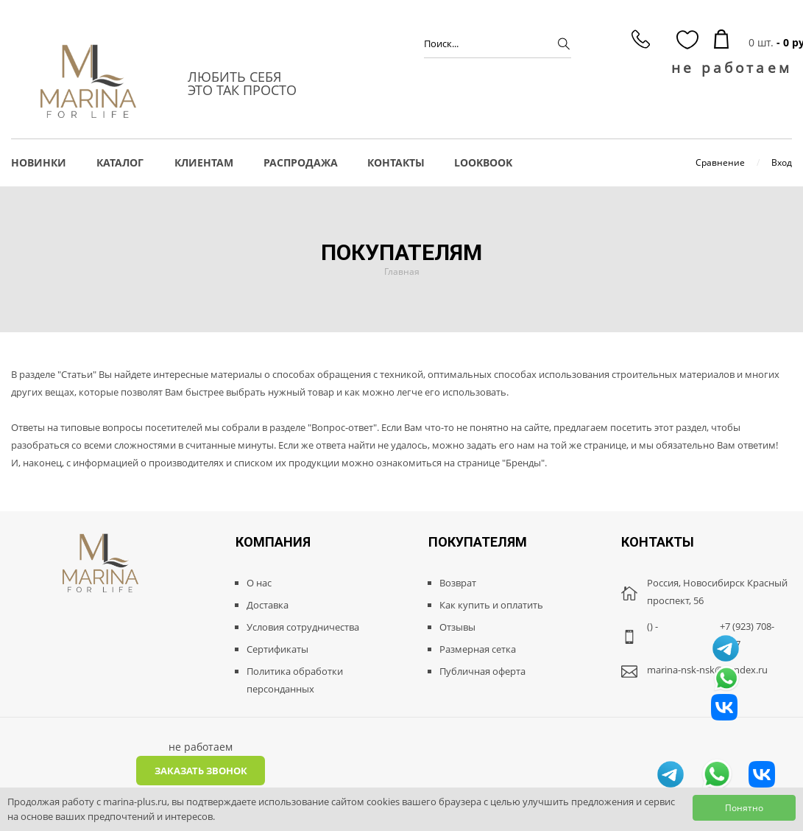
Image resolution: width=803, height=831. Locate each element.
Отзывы (457, 627)
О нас (259, 582)
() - (652, 626)
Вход (781, 162)
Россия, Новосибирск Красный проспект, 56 (717, 591)
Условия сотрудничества (303, 627)
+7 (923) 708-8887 (747, 635)
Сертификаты (277, 649)
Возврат (457, 582)
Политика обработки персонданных (295, 680)
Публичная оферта (482, 671)
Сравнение (720, 162)
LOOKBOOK (483, 162)
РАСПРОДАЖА (300, 162)
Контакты (396, 162)
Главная (402, 271)
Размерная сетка (477, 649)
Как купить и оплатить (491, 604)
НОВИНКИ (38, 162)
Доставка (268, 604)
